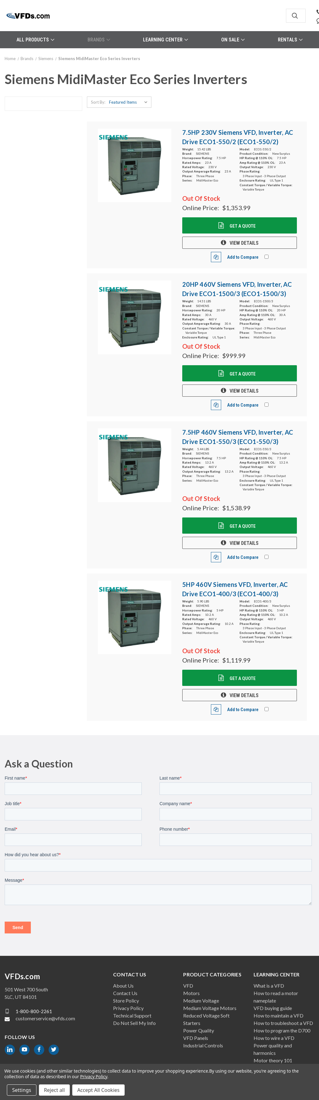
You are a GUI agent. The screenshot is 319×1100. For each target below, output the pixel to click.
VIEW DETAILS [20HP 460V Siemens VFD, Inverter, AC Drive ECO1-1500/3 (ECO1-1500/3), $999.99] (240, 391)
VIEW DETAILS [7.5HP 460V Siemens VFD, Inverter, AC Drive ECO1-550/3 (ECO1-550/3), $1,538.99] (240, 543)
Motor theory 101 (273, 1060)
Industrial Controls (203, 1045)
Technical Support (132, 1015)
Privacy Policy (128, 1008)
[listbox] (129, 102)
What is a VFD (269, 986)
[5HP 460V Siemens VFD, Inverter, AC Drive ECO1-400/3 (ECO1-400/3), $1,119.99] (135, 617)
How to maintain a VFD (278, 1015)
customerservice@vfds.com (45, 1018)
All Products (35, 40)
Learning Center (165, 40)
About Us (123, 986)
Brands (99, 40)
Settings (21, 1090)
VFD (188, 986)
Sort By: (98, 102)
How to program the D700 (282, 1030)
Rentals (290, 40)
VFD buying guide (273, 1008)
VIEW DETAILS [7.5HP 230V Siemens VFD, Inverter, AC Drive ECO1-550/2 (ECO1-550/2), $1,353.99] (240, 243)
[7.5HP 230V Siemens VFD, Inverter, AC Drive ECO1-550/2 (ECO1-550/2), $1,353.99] (135, 165)
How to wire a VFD (274, 1038)
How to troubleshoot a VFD (283, 1023)
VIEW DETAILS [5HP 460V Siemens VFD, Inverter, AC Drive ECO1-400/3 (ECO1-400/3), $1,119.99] (240, 695)
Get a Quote (242, 226)
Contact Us (125, 993)
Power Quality (198, 1030)
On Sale (233, 40)
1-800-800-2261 (34, 1011)
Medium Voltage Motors (209, 1008)
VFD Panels (195, 1038)
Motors (191, 993)
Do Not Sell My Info (134, 1023)
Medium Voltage (201, 1000)
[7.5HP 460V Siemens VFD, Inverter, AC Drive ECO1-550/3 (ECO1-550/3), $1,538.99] (135, 465)
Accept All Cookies (98, 1090)
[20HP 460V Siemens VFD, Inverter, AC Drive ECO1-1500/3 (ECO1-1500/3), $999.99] (135, 317)
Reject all (54, 1090)
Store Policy (126, 1000)
